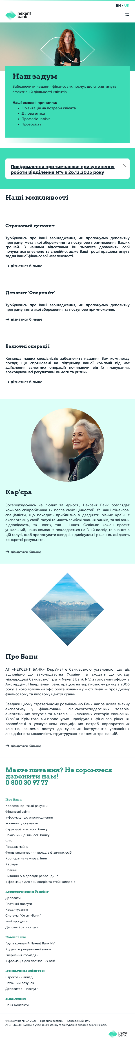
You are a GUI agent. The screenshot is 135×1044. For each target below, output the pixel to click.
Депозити (13, 898)
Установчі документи (21, 823)
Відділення (15, 998)
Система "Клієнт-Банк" (23, 915)
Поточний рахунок (19, 983)
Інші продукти (16, 921)
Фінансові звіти (17, 812)
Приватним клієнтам (25, 970)
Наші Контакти (17, 1005)
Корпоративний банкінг (27, 891)
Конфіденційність (78, 1020)
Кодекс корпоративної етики (28, 949)
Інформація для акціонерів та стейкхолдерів (40, 882)
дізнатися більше (26, 552)
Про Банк (13, 799)
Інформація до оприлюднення (29, 817)
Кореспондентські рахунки (26, 806)
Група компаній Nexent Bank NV (30, 943)
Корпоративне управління (26, 858)
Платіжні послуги (18, 904)
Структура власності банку (26, 829)
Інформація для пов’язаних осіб (30, 961)
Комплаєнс (15, 937)
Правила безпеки (51, 1020)
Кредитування (16, 910)
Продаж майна (17, 847)
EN (118, 5)
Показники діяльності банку (27, 835)
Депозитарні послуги (21, 927)
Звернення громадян (21, 955)
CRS (8, 841)
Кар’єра (11, 864)
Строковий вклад (19, 977)
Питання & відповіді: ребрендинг (31, 876)
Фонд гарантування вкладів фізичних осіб (38, 852)
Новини (11, 870)
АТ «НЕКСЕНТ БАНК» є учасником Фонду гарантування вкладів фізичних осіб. (56, 1024)
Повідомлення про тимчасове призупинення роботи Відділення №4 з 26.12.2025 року (63, 169)
